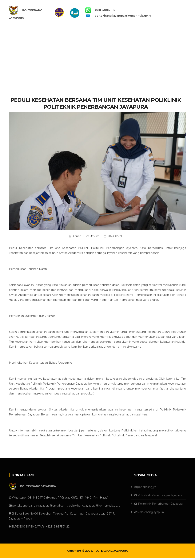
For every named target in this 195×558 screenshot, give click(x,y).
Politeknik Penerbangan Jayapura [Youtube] (158, 503)
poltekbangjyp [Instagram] (145, 487)
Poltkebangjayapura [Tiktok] (149, 512)
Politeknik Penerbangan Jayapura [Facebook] (158, 495)
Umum (94, 236)
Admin (76, 236)
